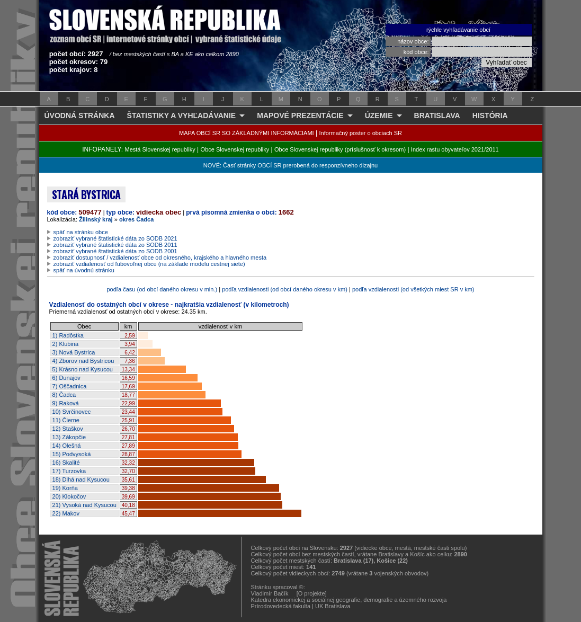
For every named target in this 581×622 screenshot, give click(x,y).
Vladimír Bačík (270, 593)
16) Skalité (66, 462)
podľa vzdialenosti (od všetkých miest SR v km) (413, 289)
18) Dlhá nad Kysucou (81, 479)
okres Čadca (136, 219)
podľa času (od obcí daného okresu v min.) (161, 289)
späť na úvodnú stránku (83, 270)
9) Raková (65, 403)
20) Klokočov (69, 496)
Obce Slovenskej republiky (235, 149)
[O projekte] (312, 593)
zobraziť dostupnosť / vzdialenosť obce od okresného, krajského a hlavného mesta (160, 257)
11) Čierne (65, 420)
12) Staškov (67, 428)
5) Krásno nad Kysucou (82, 369)
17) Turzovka (69, 471)
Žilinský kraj (96, 219)
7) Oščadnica (69, 386)
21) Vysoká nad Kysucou (84, 505)
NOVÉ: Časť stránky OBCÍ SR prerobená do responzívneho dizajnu (290, 165)
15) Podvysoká (71, 454)
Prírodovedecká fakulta (281, 606)
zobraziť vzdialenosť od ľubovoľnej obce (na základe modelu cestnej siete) (149, 264)
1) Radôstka (68, 335)
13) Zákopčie (69, 437)
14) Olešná (66, 445)
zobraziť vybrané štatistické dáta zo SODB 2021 (115, 238)
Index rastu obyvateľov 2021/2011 (455, 149)
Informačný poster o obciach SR (360, 133)
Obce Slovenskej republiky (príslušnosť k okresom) (340, 149)
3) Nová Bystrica (73, 352)
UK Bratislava (333, 606)
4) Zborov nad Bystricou (83, 361)
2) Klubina (65, 344)
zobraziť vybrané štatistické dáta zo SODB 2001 (115, 251)
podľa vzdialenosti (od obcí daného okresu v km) (284, 289)
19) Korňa (65, 488)
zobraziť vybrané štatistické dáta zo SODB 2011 (115, 245)
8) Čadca (64, 395)
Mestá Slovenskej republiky (159, 149)
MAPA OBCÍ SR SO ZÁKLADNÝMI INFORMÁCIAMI (246, 133)
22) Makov (65, 513)
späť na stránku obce (80, 232)
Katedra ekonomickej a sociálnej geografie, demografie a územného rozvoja (349, 600)
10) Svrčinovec (71, 411)
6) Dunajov (66, 378)
